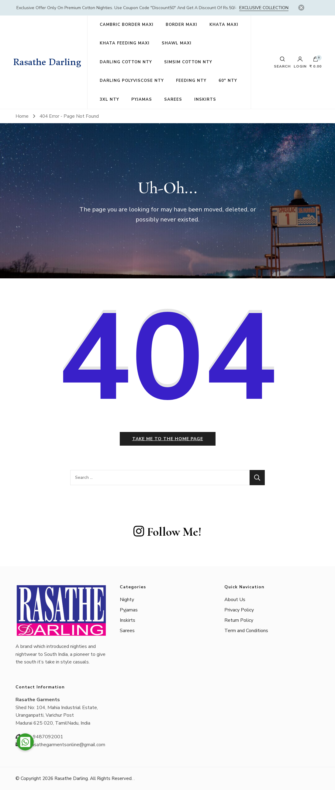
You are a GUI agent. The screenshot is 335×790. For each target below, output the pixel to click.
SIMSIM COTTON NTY (188, 62)
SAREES (173, 99)
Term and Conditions (246, 630)
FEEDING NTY (191, 80)
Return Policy (238, 620)
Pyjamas (129, 610)
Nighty (127, 599)
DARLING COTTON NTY (126, 62)
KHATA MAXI (223, 24)
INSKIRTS (205, 99)
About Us (234, 599)
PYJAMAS (141, 99)
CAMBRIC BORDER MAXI (127, 24)
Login (300, 62)
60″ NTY (228, 80)
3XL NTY (109, 99)
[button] (25, 741)
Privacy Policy (239, 610)
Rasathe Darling (47, 62)
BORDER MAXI (181, 24)
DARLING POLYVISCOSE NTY (132, 80)
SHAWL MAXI (177, 43)
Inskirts (127, 620)
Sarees (127, 630)
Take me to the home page (167, 439)
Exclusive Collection (263, 8)
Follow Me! (167, 531)
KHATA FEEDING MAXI (125, 43)
